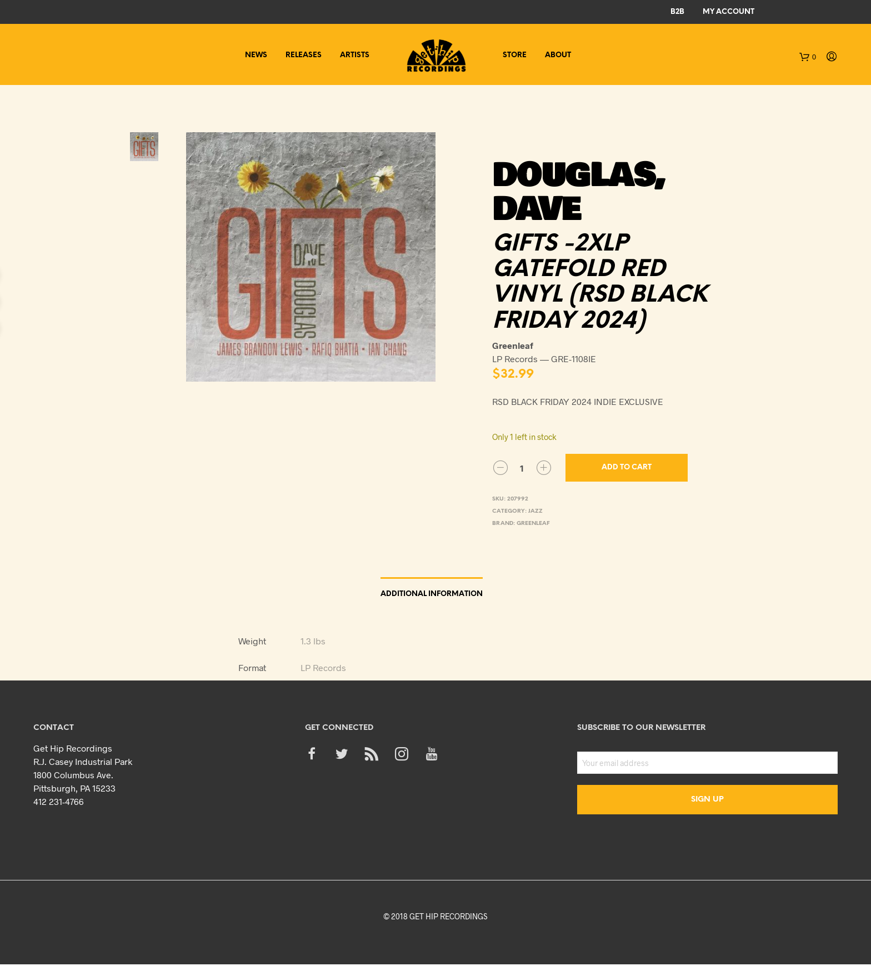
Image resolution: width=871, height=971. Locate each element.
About (558, 55)
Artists (354, 55)
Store (515, 55)
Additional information (432, 594)
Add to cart (627, 467)
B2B (677, 12)
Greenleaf (533, 523)
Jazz (535, 511)
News (256, 55)
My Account (728, 12)
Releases (304, 55)
